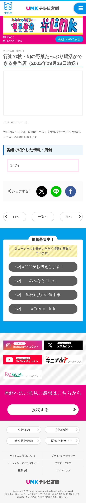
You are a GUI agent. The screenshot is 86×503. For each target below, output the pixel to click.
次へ (69, 216)
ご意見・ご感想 (63, 463)
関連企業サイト (62, 441)
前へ (16, 216)
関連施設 (62, 430)
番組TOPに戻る (69, 39)
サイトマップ (63, 470)
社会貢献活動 (24, 441)
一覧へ (43, 216)
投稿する (40, 409)
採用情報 (22, 470)
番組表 (8, 8)
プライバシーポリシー (63, 455)
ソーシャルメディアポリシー (22, 463)
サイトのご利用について (23, 455)
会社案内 (24, 430)
